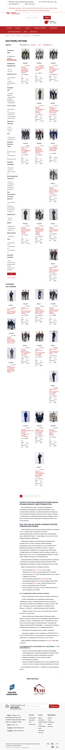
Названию (33, 45)
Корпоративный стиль (41, 723)
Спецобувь (32, 720)
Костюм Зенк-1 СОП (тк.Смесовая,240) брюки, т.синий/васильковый (11, 311)
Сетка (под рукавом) (10, 188)
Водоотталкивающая (11, 151)
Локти (10, 169)
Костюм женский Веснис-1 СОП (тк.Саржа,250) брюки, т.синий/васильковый (11, 339)
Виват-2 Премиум (38, 570)
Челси (34, 574)
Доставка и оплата (14, 32)
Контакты (33, 32)
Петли (10, 182)
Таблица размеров (40, 28)
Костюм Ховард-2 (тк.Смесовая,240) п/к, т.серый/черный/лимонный (39, 109)
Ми (9, 129)
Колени (10, 167)
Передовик (45, 578)
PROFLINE (11, 226)
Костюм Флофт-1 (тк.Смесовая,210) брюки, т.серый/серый (53, 230)
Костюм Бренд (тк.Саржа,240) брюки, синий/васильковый (53, 149)
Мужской (11, 139)
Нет (9, 71)
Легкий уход (11, 155)
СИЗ (30, 722)
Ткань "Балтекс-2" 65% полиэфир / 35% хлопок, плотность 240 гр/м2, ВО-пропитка (11, 266)
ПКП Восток (11, 228)
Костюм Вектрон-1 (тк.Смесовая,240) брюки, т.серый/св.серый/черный (25, 230)
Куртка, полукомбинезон (11, 83)
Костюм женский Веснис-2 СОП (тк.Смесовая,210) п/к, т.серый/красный (25, 352)
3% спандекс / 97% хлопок (11, 113)
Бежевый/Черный (10, 94)
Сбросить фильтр (11, 277)
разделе (49, 640)
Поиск (47, 17)
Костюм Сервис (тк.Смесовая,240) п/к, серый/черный (39, 68)
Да (9, 69)
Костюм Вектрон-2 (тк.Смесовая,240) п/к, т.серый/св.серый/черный (53, 69)
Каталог (18, 28)
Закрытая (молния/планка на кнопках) (11, 207)
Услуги (28, 28)
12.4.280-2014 (11, 243)
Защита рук (32, 724)
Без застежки (11, 203)
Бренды (50, 724)
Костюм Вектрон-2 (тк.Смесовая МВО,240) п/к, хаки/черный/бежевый (24, 69)
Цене (39, 45)
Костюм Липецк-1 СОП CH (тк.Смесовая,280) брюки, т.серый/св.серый (25, 310)
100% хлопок (10, 110)
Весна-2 (35, 583)
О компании (53, 28)
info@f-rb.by (14, 725)
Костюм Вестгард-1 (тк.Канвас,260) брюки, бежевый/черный (53, 432)
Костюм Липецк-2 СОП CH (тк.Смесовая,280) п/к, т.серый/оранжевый (39, 352)
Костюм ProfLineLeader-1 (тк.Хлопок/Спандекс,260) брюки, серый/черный (11, 369)
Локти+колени (11, 172)
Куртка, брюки (11, 78)
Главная (9, 28)
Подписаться (54, 706)
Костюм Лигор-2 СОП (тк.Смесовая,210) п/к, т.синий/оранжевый (53, 391)
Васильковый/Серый (11, 103)
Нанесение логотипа (41, 731)
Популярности (47, 45)
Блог (25, 32)
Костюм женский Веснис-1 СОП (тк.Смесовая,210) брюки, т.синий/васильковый (39, 310)
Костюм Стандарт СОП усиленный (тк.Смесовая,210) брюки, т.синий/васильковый (53, 109)
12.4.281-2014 (11, 251)
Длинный (10, 236)
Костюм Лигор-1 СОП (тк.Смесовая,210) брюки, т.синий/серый (53, 351)
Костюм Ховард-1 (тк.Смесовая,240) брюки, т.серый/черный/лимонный (53, 310)
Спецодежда (32, 718)
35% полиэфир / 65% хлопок (11, 117)
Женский (11, 137)
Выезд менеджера (41, 719)
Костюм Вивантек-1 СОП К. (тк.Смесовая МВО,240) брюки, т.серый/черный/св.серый (39, 231)
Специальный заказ (41, 727)
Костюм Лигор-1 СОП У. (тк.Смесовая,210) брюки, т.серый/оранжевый (53, 270)
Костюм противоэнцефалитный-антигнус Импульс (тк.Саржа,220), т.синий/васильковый (25, 433)
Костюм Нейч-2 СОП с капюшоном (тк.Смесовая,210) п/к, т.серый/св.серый (25, 150)
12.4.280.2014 (11, 247)
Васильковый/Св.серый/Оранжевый (11, 99)
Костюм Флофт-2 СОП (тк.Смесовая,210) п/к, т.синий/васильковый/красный (39, 473)
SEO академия (26, 747)
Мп (9, 131)
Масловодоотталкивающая (11, 159)
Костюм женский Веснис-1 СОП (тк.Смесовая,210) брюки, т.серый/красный (53, 190)
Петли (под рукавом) (10, 184)
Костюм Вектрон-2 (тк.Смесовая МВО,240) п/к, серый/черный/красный (39, 150)
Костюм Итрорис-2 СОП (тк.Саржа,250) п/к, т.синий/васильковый (39, 432)
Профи (35, 587)
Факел (10, 230)
